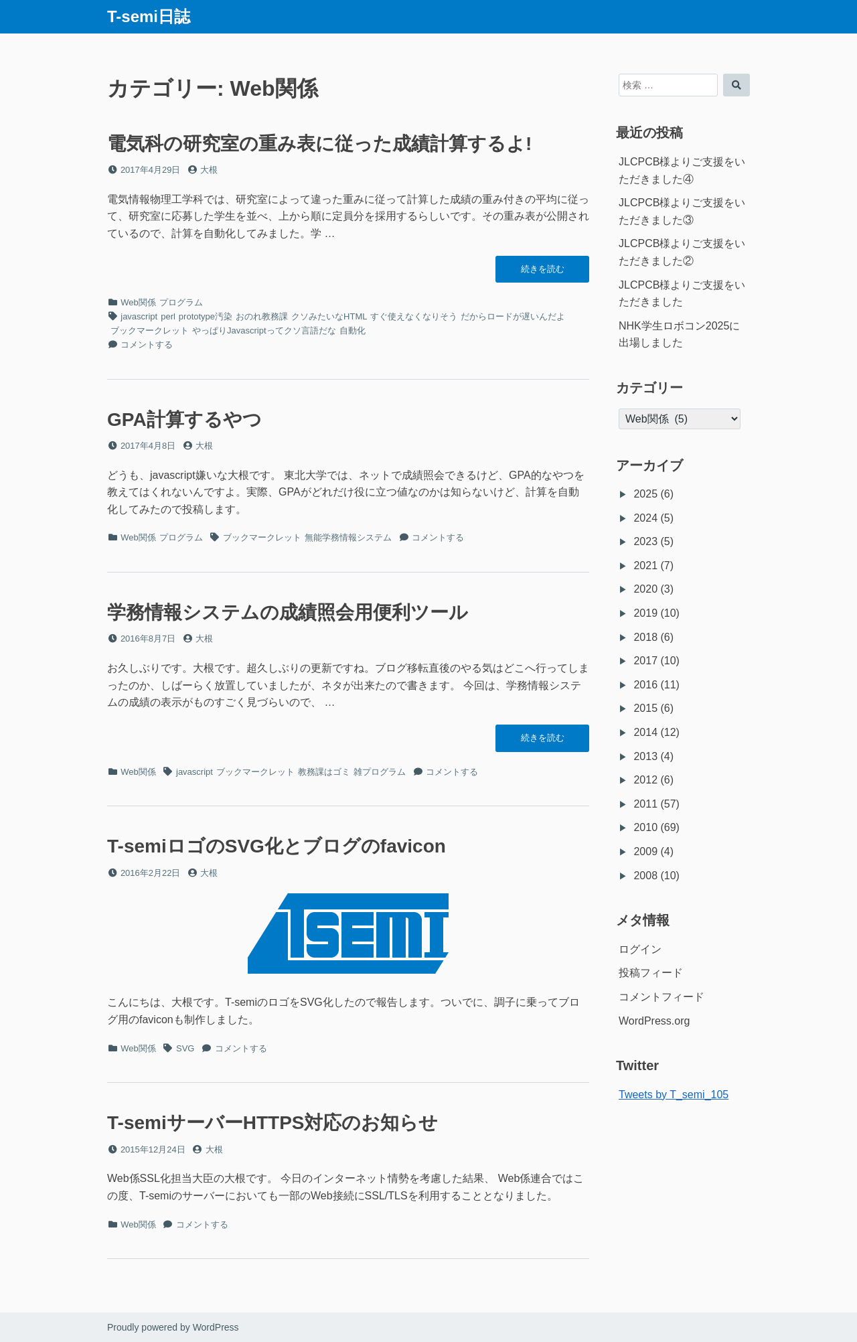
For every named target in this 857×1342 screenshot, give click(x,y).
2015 (645, 708)
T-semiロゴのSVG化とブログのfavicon (276, 846)
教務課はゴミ (324, 772)
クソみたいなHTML (329, 316)
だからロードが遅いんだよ (513, 316)
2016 (645, 684)
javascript (139, 316)
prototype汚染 (205, 316)
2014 (645, 732)
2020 (645, 589)
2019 (645, 613)
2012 (645, 780)
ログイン (640, 949)
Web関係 (138, 302)
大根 (209, 170)
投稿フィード (651, 972)
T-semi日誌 (148, 16)
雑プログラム (380, 772)
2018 (645, 637)
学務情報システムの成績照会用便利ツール (287, 612)
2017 (645, 660)
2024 (645, 518)
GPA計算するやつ (184, 419)
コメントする (147, 345)
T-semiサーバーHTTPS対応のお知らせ (272, 1122)
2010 (645, 827)
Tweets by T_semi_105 (673, 1094)
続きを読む (542, 272)
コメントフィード (661, 996)
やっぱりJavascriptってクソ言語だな (264, 330)
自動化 (352, 330)
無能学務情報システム (348, 537)
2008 (645, 875)
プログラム (181, 302)
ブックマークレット (149, 330)
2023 (645, 541)
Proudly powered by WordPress (173, 1327)
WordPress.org (654, 1021)
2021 (645, 565)
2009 (645, 851)
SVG (185, 1048)
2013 (645, 756)
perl (168, 316)
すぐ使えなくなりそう (413, 316)
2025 (645, 494)
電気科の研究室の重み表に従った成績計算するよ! (319, 143)
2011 (645, 804)
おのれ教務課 (262, 316)
